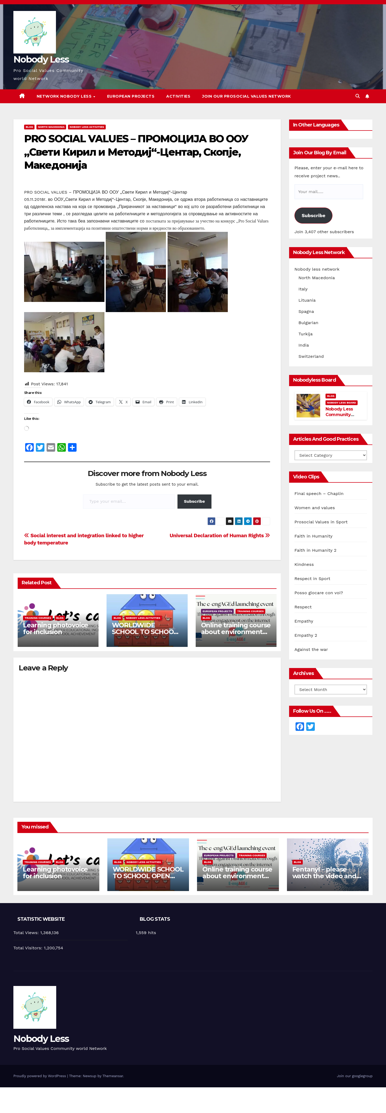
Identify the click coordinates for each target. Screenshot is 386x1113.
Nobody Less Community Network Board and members (342, 417)
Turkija (305, 333)
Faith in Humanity (313, 536)
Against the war (311, 649)
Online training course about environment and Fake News (236, 631)
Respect (303, 606)
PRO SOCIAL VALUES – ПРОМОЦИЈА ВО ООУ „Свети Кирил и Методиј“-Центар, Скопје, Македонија (136, 151)
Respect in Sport (312, 578)
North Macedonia (51, 126)
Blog (29, 126)
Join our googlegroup (355, 1076)
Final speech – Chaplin (319, 493)
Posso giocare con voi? (318, 592)
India (303, 345)
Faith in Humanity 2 (315, 550)
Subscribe (194, 501)
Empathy (303, 621)
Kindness (304, 564)
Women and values (314, 507)
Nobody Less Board (341, 402)
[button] (357, 96)
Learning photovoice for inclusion (55, 628)
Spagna (306, 311)
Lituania (307, 300)
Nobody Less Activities (87, 126)
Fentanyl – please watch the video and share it (324, 875)
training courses (38, 617)
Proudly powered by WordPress (40, 1076)
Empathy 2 (305, 635)
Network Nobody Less (65, 96)
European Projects (131, 96)
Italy (303, 288)
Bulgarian (308, 322)
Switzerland (311, 356)
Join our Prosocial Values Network (246, 96)
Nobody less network (316, 269)
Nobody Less (41, 59)
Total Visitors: (28, 947)
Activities (178, 96)
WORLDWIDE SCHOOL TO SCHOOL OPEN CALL (144, 631)
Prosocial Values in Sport (321, 521)
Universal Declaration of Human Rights (220, 535)
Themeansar (113, 1076)
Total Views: (26, 932)
